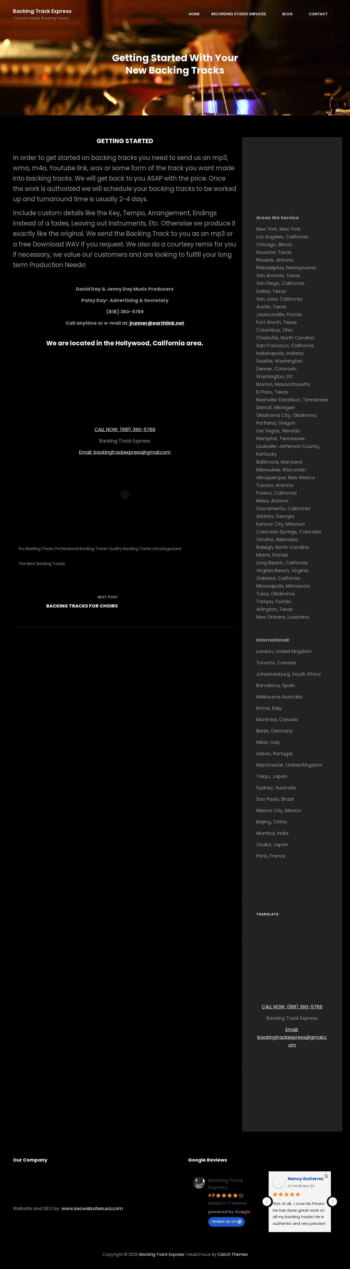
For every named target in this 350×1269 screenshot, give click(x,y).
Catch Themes (233, 1254)
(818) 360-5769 (137, 429)
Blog (291, 14)
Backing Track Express (42, 11)
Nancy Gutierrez (305, 1179)
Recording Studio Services (243, 14)
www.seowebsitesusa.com (92, 1208)
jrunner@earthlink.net (157, 323)
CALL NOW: (107, 429)
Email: (86, 452)
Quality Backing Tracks (130, 548)
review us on (226, 1221)
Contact (318, 14)
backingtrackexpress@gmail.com (132, 452)
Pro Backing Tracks (36, 548)
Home (195, 14)
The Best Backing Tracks (42, 563)
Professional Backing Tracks (81, 548)
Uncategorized (166, 548)
